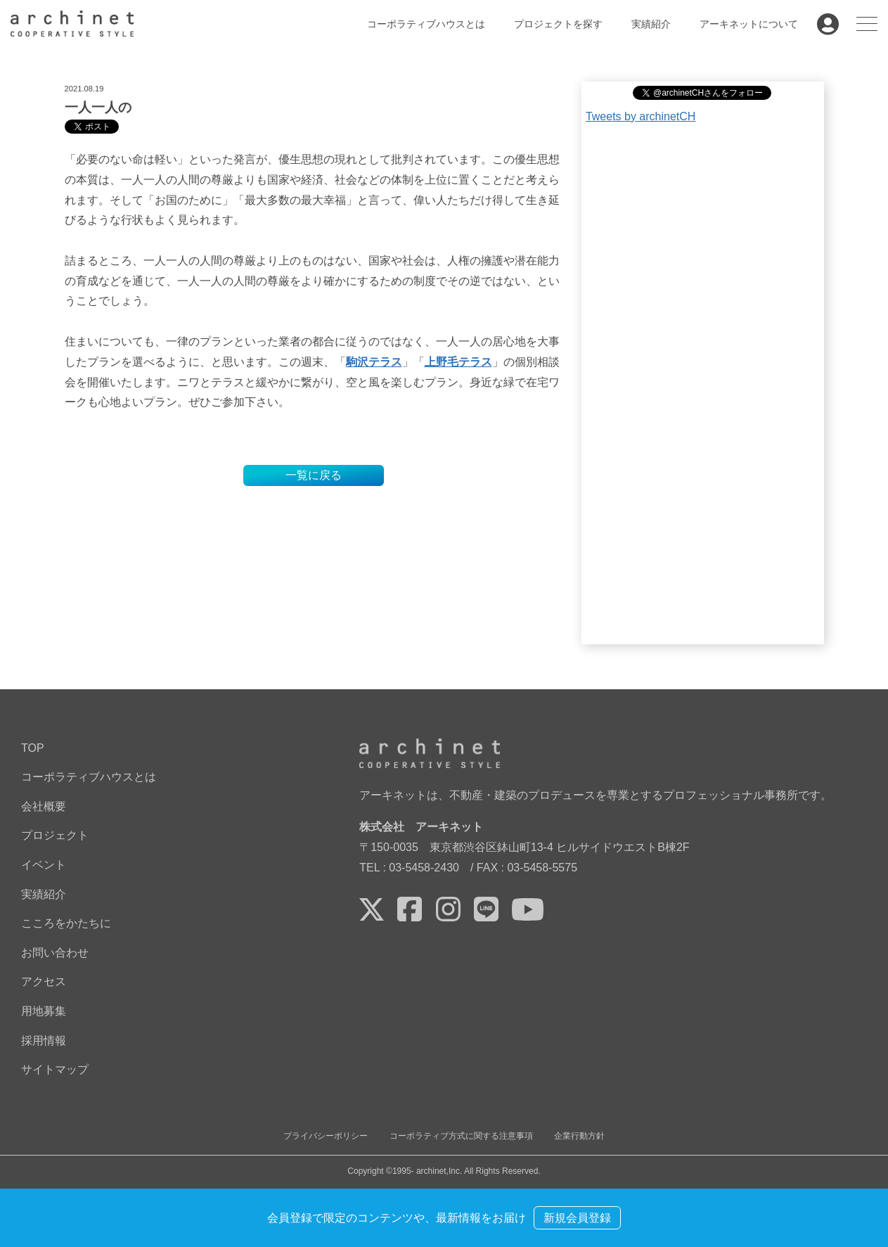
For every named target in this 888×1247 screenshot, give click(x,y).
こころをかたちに (66, 923)
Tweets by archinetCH (641, 116)
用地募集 (43, 1011)
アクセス (43, 981)
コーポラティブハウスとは (426, 24)
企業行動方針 (579, 1136)
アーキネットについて (749, 24)
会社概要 (43, 806)
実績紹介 (651, 24)
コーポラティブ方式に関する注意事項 (461, 1136)
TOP (32, 748)
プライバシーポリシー (325, 1136)
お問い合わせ (55, 953)
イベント (43, 865)
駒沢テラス (374, 362)
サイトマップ (55, 1069)
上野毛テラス (458, 362)
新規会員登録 (577, 1218)
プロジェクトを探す (558, 24)
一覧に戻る (313, 475)
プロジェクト (55, 835)
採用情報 (43, 1041)
